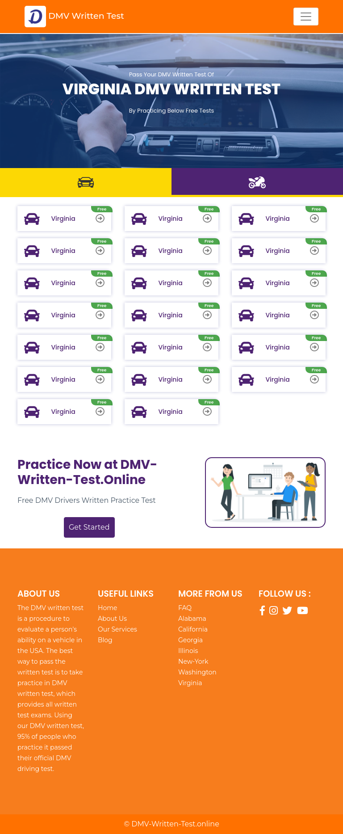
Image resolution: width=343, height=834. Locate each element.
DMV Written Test (74, 16)
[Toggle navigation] (305, 16)
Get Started (89, 527)
